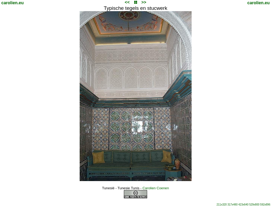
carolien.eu (12, 3)
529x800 (254, 204)
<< (127, 2)
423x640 (243, 204)
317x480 (232, 204)
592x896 (265, 204)
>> (143, 2)
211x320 (221, 204)
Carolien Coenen (155, 188)
